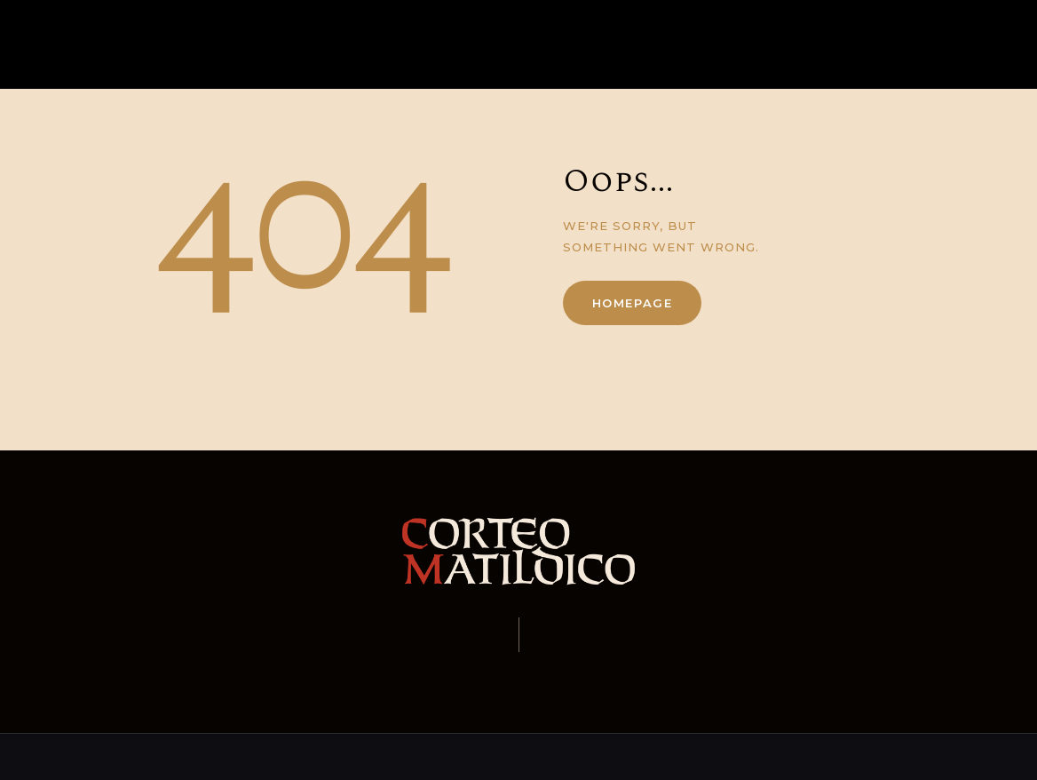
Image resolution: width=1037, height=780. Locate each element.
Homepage (632, 303)
